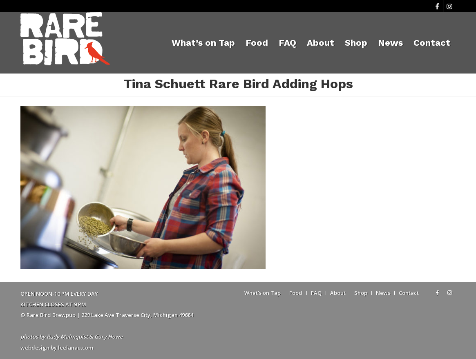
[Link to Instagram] (449, 6)
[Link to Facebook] (437, 6)
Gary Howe (108, 336)
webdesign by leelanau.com (56, 347)
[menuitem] (203, 43)
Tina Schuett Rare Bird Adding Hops (238, 83)
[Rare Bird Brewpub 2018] (65, 43)
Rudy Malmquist (67, 336)
